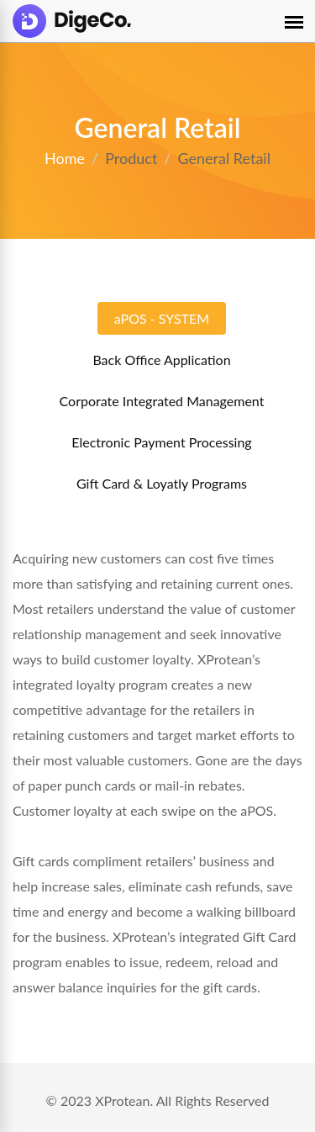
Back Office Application (161, 360)
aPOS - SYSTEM (161, 318)
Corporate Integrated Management (162, 401)
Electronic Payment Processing (161, 442)
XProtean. (124, 1100)
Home (65, 158)
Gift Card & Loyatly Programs (161, 483)
